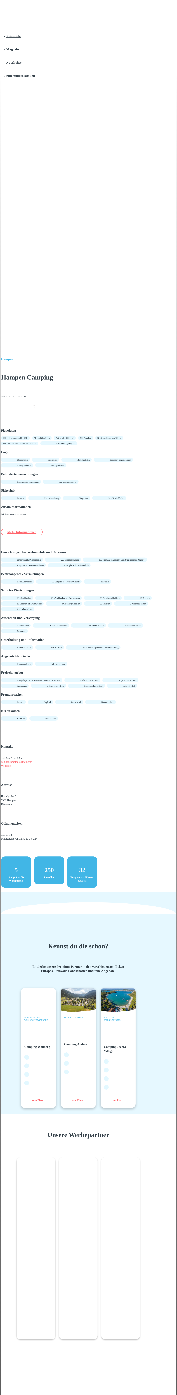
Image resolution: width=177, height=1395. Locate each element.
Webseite (6, 765)
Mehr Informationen (21, 532)
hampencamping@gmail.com (16, 761)
